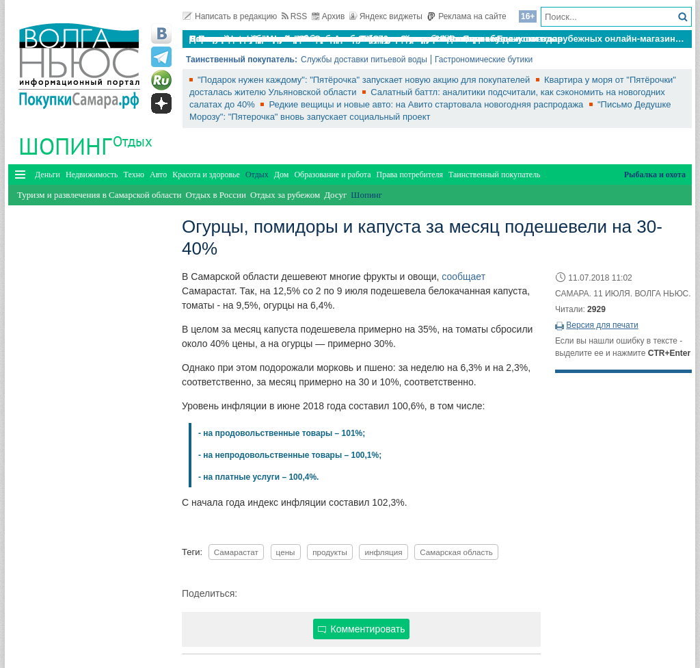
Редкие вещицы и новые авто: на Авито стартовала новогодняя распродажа (427, 104)
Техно (134, 174)
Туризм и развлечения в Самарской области (99, 195)
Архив (328, 16)
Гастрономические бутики (484, 59)
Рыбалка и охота (655, 174)
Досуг (335, 195)
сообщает (463, 276)
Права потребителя (410, 174)
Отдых (132, 141)
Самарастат (236, 552)
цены (285, 552)
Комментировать (361, 629)
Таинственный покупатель (494, 174)
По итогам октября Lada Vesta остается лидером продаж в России (335, 39)
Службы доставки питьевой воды (364, 59)
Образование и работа (332, 174)
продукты (329, 552)
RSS (295, 16)
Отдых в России (215, 195)
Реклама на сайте (467, 16)
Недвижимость (92, 174)
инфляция (383, 552)
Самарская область (456, 552)
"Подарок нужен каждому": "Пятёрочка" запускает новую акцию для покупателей (365, 80)
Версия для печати (602, 325)
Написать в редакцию (230, 16)
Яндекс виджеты (385, 16)
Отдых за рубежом (285, 195)
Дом (281, 174)
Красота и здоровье (206, 174)
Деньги (47, 174)
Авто (158, 174)
